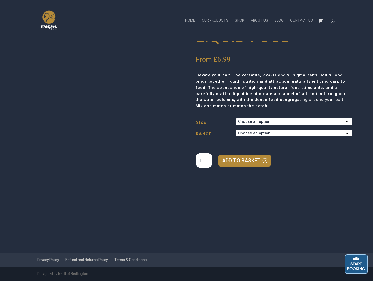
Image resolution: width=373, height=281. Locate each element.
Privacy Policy (48, 260)
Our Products (215, 21)
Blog (279, 21)
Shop (239, 21)
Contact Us (301, 21)
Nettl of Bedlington (73, 274)
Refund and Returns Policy (86, 260)
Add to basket (241, 160)
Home (190, 21)
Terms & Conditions (130, 260)
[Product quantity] (204, 160)
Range (204, 134)
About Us (259, 21)
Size (201, 122)
